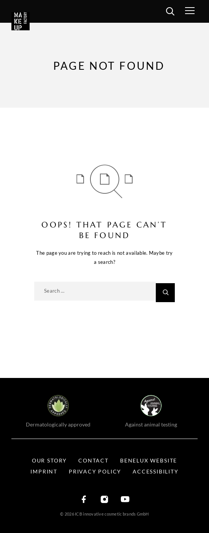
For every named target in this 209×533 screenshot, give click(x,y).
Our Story (49, 460)
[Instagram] (104, 500)
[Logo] (31, 21)
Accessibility (155, 471)
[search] (170, 12)
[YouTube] (125, 500)
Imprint (43, 471)
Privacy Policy (95, 471)
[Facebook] (84, 500)
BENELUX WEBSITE (148, 460)
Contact (93, 460)
